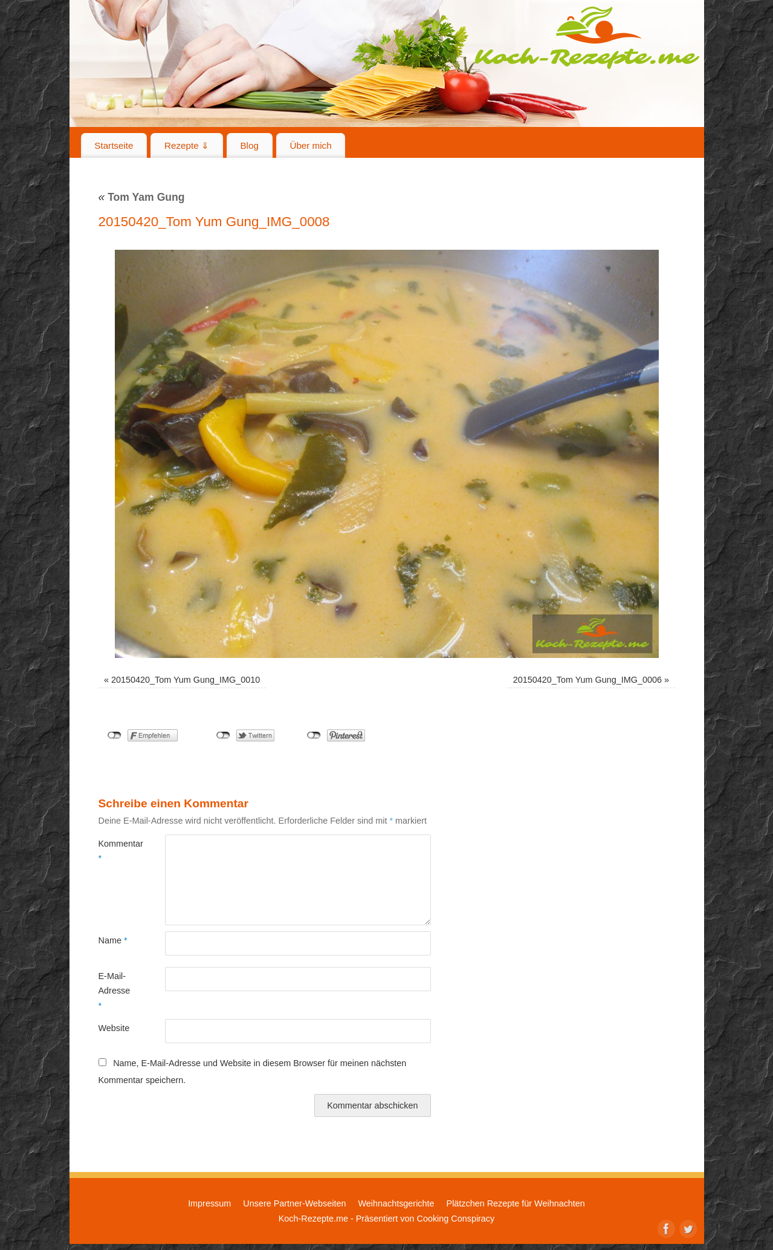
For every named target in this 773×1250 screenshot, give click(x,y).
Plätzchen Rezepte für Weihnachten (516, 1203)
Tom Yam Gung (142, 197)
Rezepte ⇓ (186, 145)
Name (113, 940)
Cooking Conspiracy (455, 1218)
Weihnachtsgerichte (396, 1203)
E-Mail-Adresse (115, 991)
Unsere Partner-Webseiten (294, 1203)
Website (114, 1028)
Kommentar (115, 851)
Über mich (310, 145)
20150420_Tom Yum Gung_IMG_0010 (185, 680)
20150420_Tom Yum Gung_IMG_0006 (587, 680)
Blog (249, 145)
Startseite (113, 145)
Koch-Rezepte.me (586, 37)
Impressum (209, 1203)
